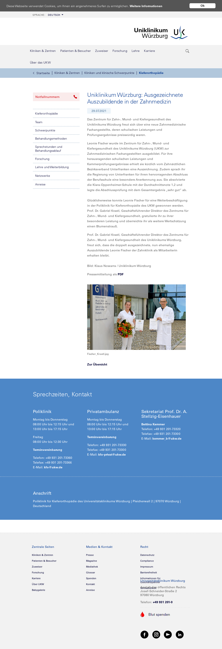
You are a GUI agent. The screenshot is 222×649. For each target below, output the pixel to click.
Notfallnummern (56, 96)
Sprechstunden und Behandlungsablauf (48, 149)
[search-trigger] (187, 51)
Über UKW (38, 584)
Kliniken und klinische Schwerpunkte (109, 73)
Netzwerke (42, 176)
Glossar (90, 572)
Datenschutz (147, 555)
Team (38, 122)
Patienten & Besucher (44, 560)
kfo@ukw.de (53, 467)
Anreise (40, 184)
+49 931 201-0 (163, 602)
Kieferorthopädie (151, 73)
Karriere (36, 578)
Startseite (41, 73)
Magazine (91, 560)
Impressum (146, 566)
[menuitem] (47, 14)
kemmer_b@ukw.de (166, 438)
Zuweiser (37, 566)
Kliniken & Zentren (67, 73)
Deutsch (46, 14)
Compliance (147, 560)
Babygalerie (38, 590)
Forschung (42, 159)
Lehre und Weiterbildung (52, 167)
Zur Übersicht (97, 364)
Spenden (91, 578)
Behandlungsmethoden (51, 138)
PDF (121, 274)
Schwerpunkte (45, 130)
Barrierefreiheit (148, 572)
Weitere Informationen (150, 6)
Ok (203, 6)
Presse (90, 555)
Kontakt (90, 584)
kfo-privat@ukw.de (112, 454)
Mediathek (92, 566)
